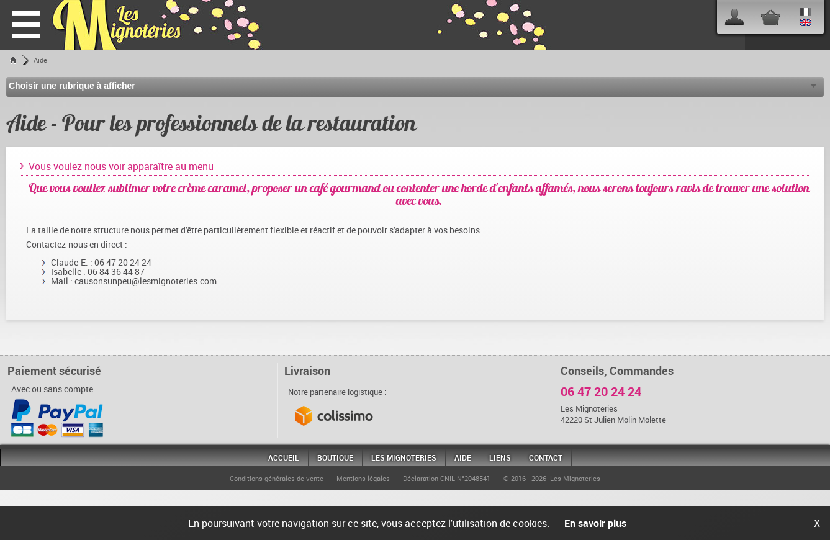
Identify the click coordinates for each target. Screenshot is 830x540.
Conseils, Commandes (617, 370)
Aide (40, 60)
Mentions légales (363, 478)
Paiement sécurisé (54, 370)
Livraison (307, 370)
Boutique (335, 457)
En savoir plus (595, 523)
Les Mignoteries (403, 457)
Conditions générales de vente (276, 478)
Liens (500, 457)
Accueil (283, 457)
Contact (545, 457)
